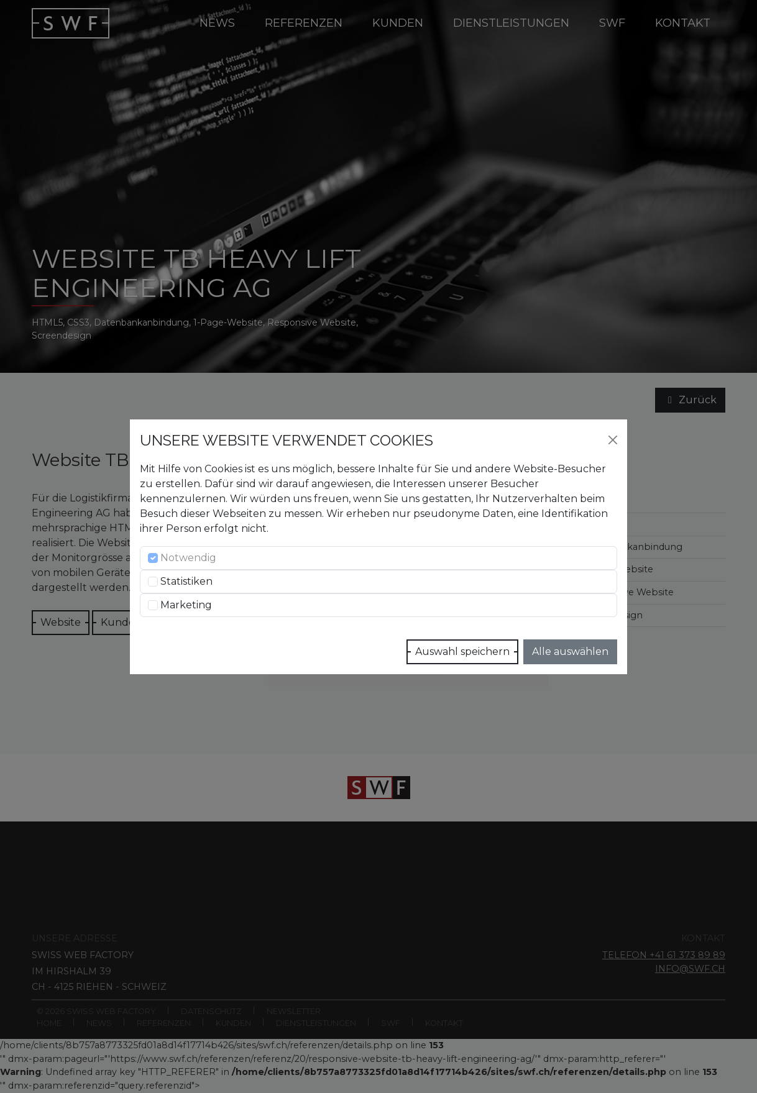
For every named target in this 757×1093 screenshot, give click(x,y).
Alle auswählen (570, 651)
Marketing (186, 605)
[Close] (612, 440)
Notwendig (188, 558)
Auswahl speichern (462, 651)
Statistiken (186, 581)
